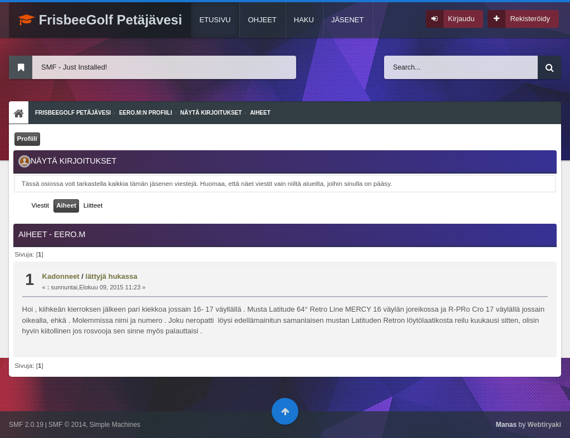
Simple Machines (115, 425)
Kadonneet (61, 276)
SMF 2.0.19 (26, 425)
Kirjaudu (461, 18)
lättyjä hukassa (111, 276)
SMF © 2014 (67, 425)
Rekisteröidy (530, 18)
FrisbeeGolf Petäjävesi (100, 19)
